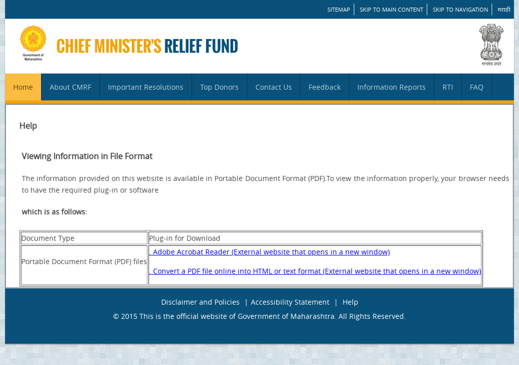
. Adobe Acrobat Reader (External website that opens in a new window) (269, 252)
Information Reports (391, 87)
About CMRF (70, 87)
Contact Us (273, 87)
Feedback (325, 87)
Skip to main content (391, 9)
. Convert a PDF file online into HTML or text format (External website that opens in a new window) (315, 271)
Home (23, 87)
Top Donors (219, 87)
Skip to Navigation (460, 9)
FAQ (477, 87)
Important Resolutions (145, 87)
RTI (447, 87)
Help (350, 302)
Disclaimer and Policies (200, 302)
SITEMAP (338, 9)
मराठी (504, 9)
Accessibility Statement (290, 302)
